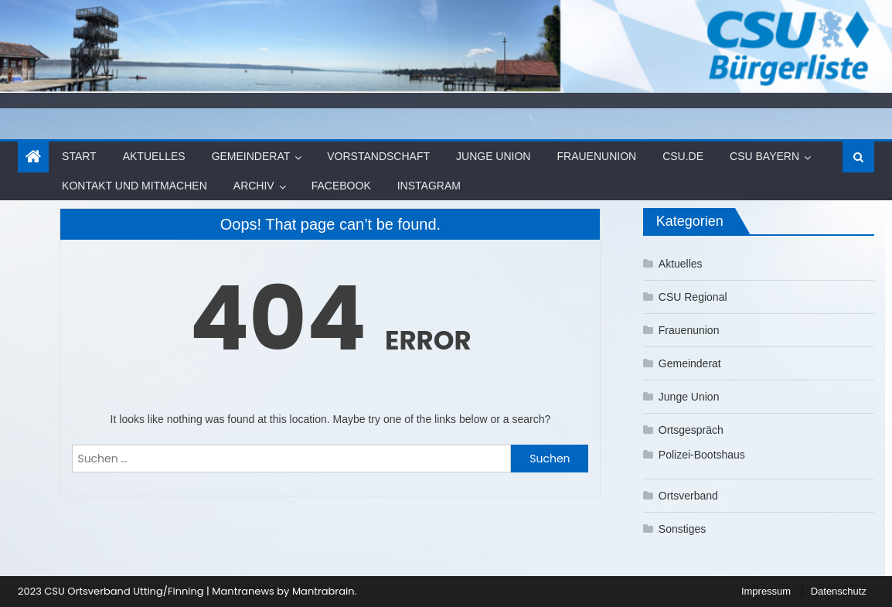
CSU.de (682, 156)
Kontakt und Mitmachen (134, 185)
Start (79, 156)
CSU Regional (693, 297)
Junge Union (493, 156)
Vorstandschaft (378, 156)
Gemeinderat (251, 156)
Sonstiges (682, 529)
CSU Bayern (764, 156)
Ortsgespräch (691, 430)
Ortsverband (688, 495)
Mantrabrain (323, 591)
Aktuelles (154, 156)
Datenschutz (838, 591)
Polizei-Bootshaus (702, 454)
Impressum (766, 591)
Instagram (429, 185)
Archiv (253, 185)
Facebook (341, 185)
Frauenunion (596, 156)
